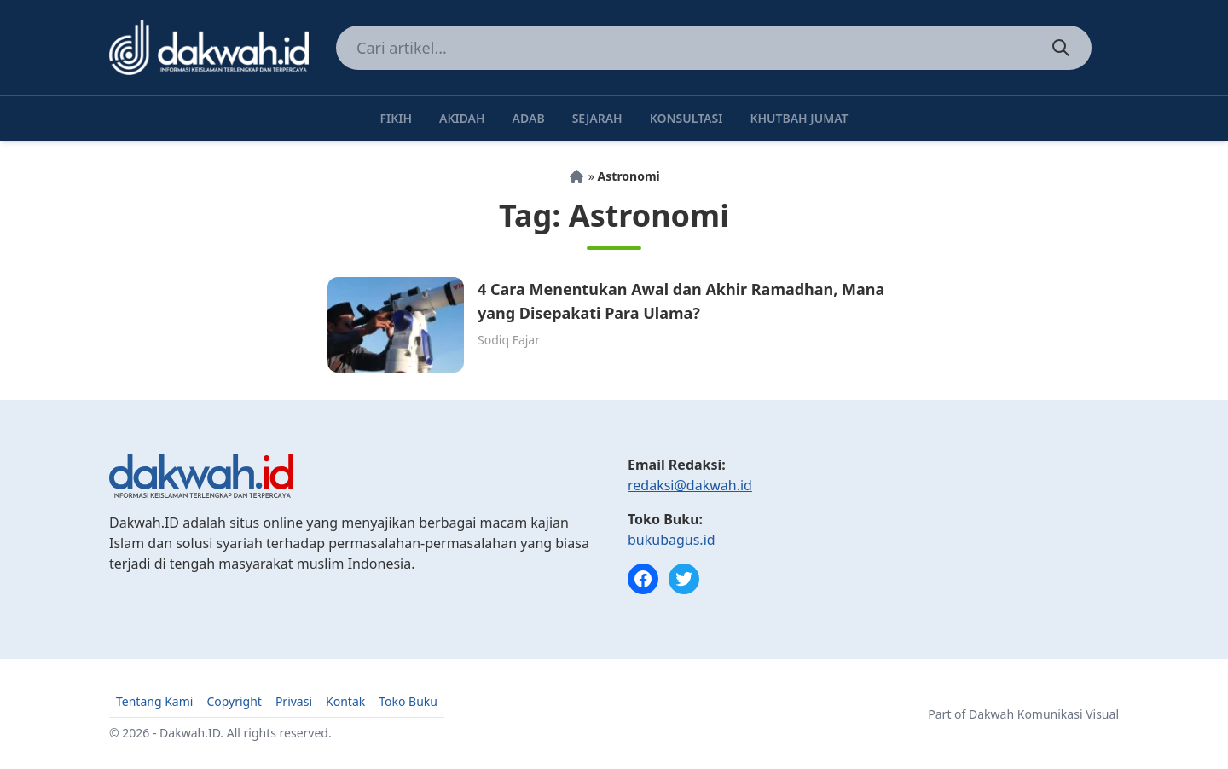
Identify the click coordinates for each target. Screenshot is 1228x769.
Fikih (395, 118)
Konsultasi (686, 118)
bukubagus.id (671, 539)
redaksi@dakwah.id (690, 485)
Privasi (293, 701)
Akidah (462, 118)
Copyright (234, 701)
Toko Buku (408, 701)
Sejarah (597, 118)
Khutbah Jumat (799, 118)
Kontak (345, 701)
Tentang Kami (154, 701)
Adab (529, 118)
